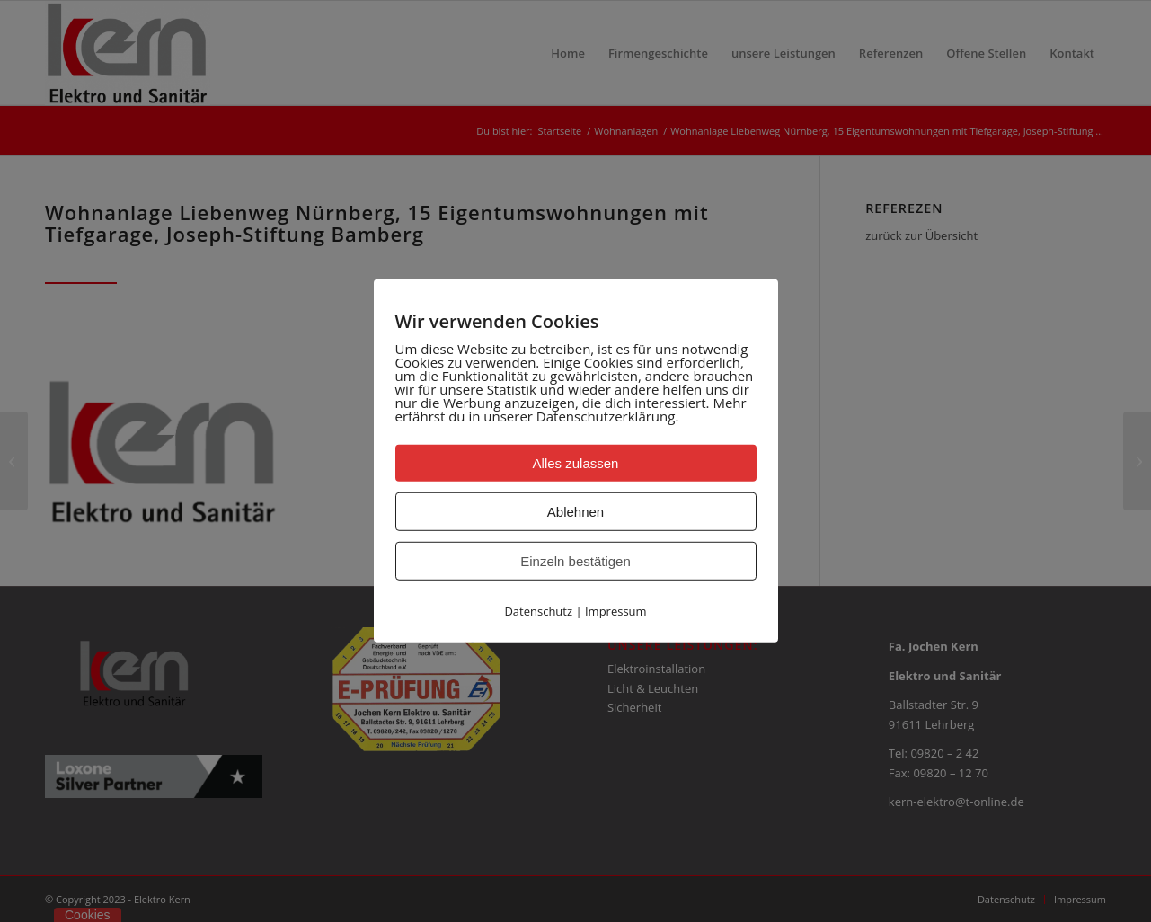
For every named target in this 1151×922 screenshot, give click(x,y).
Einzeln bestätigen (575, 561)
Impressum (616, 611)
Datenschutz (538, 611)
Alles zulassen (576, 463)
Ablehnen (575, 511)
